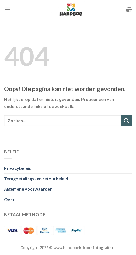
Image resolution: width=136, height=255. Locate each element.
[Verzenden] (126, 120)
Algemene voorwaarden (28, 188)
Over (9, 199)
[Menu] (7, 9)
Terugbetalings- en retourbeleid (36, 178)
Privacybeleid (18, 168)
